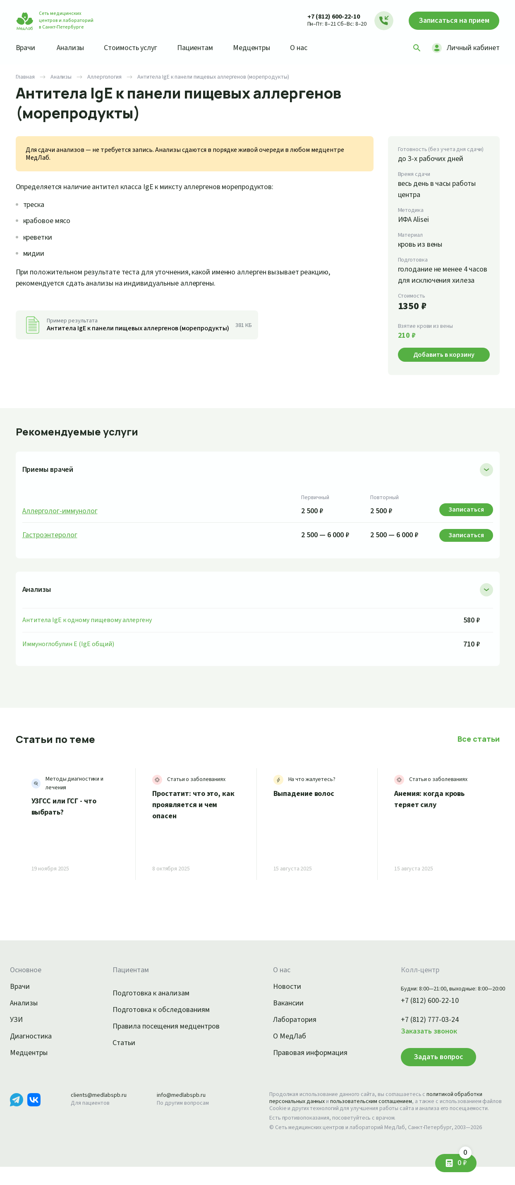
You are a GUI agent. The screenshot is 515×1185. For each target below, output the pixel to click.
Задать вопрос (426, 1068)
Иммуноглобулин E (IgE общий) (71, 655)
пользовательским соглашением (378, 1112)
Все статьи (479, 750)
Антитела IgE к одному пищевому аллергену (90, 631)
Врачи (26, 47)
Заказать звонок (419, 1042)
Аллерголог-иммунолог (62, 522)
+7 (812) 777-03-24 (421, 1031)
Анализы (73, 47)
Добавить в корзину (444, 365)
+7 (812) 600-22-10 (325, 16)
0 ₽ (461, 1160)
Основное (27, 981)
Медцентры (263, 47)
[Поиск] (414, 48)
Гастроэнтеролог (51, 546)
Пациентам (204, 47)
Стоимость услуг (136, 47)
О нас (312, 47)
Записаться (450, 21)
